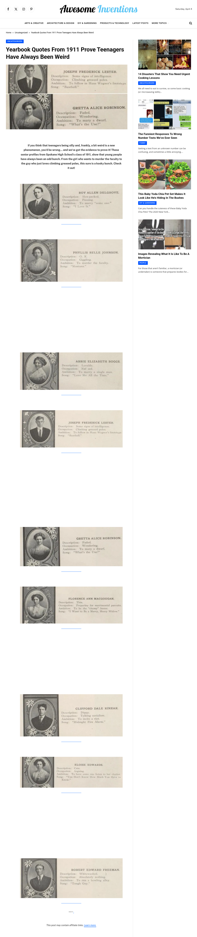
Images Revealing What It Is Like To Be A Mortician (163, 255)
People (142, 263)
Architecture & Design (60, 23)
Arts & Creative (34, 23)
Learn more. (90, 925)
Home (8, 32)
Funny (142, 143)
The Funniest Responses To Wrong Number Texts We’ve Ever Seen (160, 135)
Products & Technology (114, 23)
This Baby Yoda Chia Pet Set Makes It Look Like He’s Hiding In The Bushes (161, 195)
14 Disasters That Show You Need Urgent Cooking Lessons (164, 75)
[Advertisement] (71, 316)
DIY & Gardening (87, 23)
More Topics (159, 23)
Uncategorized (21, 32)
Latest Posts (141, 23)
